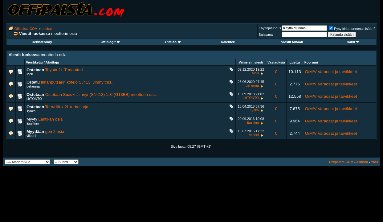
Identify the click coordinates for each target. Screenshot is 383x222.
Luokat (47, 29)
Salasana (266, 34)
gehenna (33, 86)
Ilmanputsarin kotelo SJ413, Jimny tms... (78, 82)
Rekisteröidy (42, 42)
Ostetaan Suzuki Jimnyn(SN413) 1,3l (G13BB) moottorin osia (101, 94)
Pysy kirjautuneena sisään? (352, 29)
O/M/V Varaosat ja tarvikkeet (331, 71)
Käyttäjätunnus (270, 28)
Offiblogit (110, 42)
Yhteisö (172, 42)
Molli (30, 74)
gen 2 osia (54, 131)
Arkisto (362, 162)
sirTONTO (34, 99)
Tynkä (30, 111)
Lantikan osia (51, 119)
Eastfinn (32, 123)
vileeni (31, 136)
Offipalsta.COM (26, 29)
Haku (353, 42)
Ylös (374, 162)
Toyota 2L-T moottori (64, 70)
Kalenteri (228, 42)
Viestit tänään (292, 42)
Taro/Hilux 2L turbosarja (66, 107)
